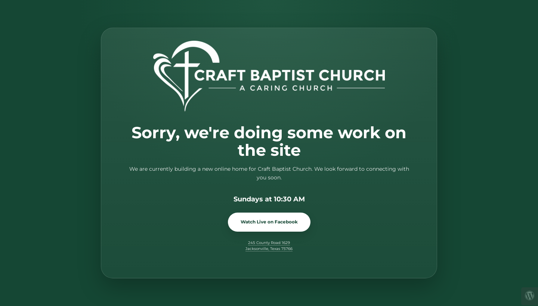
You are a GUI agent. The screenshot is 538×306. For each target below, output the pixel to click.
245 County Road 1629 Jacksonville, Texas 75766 (269, 245)
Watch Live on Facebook (269, 222)
